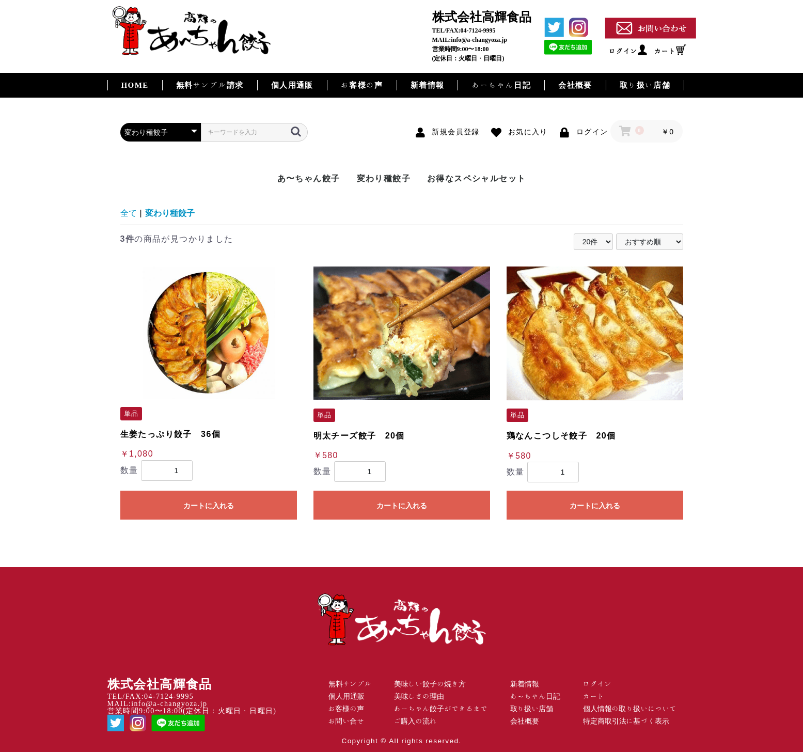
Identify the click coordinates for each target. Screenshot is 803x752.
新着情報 (428, 85)
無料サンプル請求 (210, 85)
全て (128, 213)
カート (665, 51)
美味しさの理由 (419, 696)
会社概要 (575, 85)
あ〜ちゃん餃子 (308, 178)
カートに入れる (208, 506)
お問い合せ (346, 721)
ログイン (623, 51)
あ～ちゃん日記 (535, 696)
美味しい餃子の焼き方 (430, 683)
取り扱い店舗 (645, 85)
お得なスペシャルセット (476, 178)
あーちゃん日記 (501, 85)
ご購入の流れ (415, 721)
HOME (135, 85)
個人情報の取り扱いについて (630, 708)
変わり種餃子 (384, 178)
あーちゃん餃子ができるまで (441, 708)
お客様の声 (362, 85)
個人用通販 (292, 85)
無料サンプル (350, 683)
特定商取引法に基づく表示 (626, 721)
